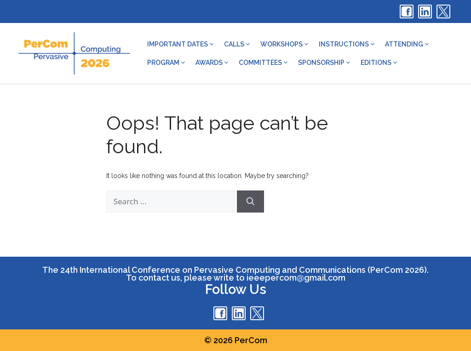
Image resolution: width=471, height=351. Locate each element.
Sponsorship (324, 62)
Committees (264, 62)
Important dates (181, 44)
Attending (407, 44)
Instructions (347, 44)
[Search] (250, 201)
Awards (212, 62)
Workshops (285, 44)
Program (166, 62)
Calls (237, 44)
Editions (379, 62)
